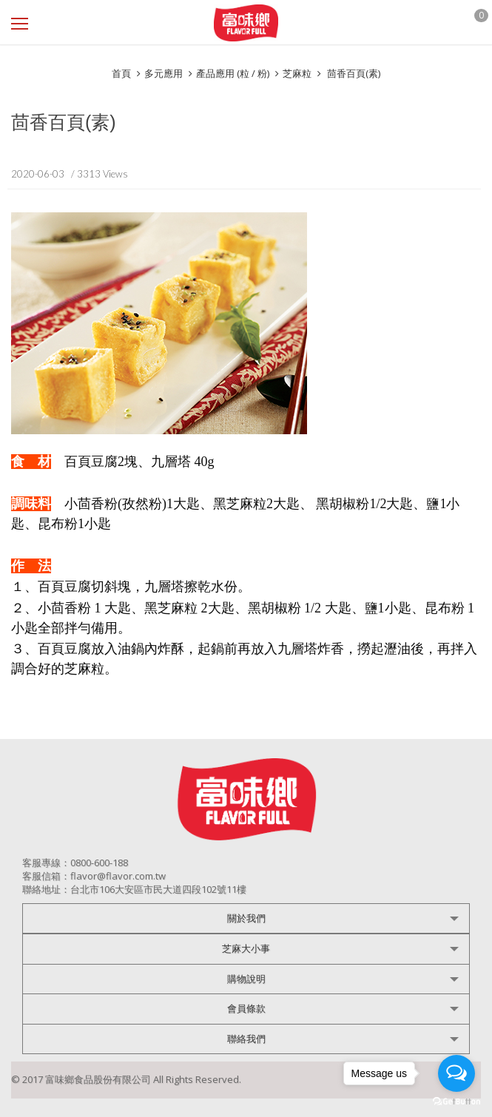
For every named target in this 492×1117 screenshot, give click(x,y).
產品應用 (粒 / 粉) (232, 73)
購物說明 (246, 978)
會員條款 (246, 1008)
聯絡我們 (246, 1038)
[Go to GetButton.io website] (456, 1102)
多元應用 (163, 73)
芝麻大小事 (246, 948)
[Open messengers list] (456, 1073)
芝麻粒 (297, 73)
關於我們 (246, 918)
